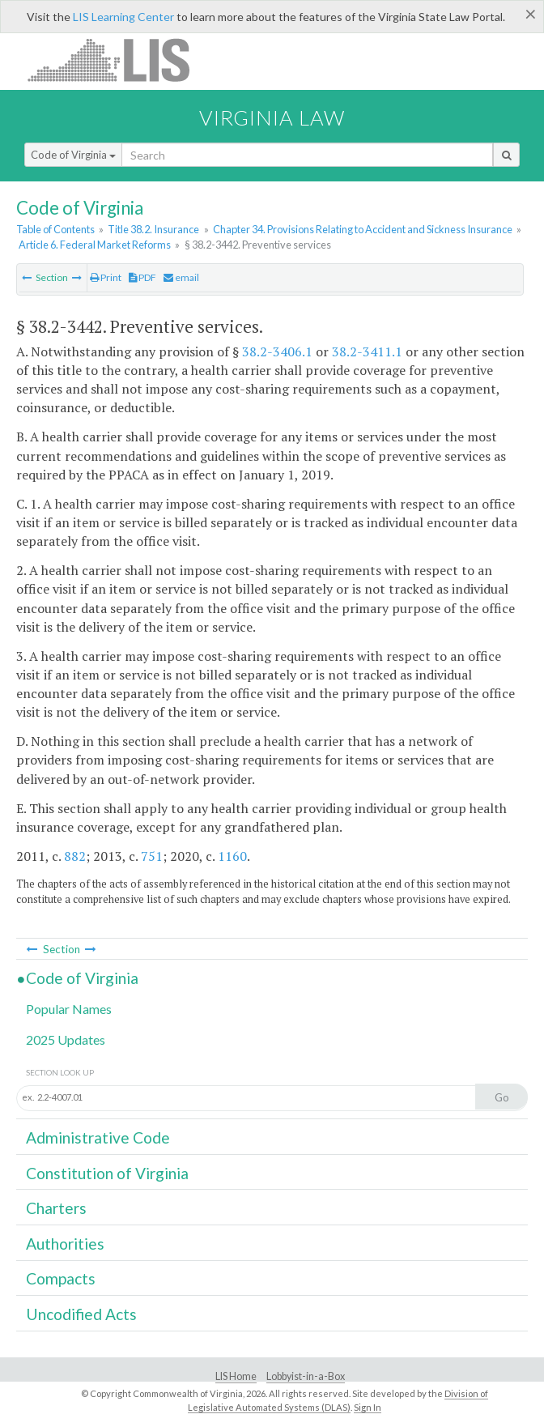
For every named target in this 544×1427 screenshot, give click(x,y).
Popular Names (69, 1008)
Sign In (367, 1407)
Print (105, 277)
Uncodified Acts (81, 1314)
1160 (232, 856)
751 (152, 856)
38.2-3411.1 (367, 351)
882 (75, 856)
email (181, 277)
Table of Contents (55, 229)
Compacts (61, 1278)
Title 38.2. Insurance (153, 229)
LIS (118, 59)
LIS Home (236, 1376)
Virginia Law (272, 117)
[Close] (531, 13)
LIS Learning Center (123, 16)
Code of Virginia (73, 154)
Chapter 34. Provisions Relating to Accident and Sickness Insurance (362, 229)
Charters (56, 1208)
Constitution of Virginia (107, 1173)
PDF (142, 277)
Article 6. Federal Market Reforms (95, 244)
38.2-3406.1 (277, 351)
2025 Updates (65, 1039)
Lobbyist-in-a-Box (305, 1376)
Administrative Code (98, 1137)
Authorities (65, 1243)
